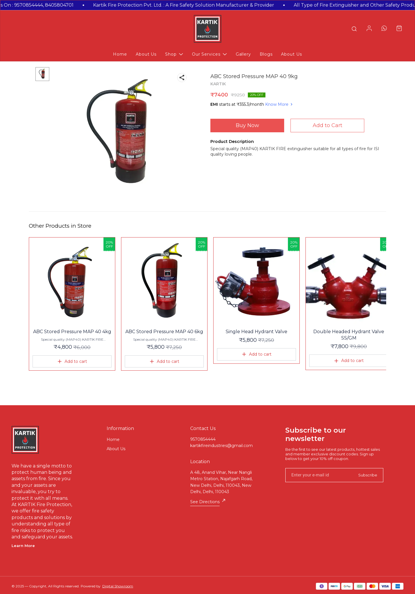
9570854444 (203, 439)
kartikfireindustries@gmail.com (221, 445)
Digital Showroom (117, 586)
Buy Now (247, 125)
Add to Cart (327, 125)
